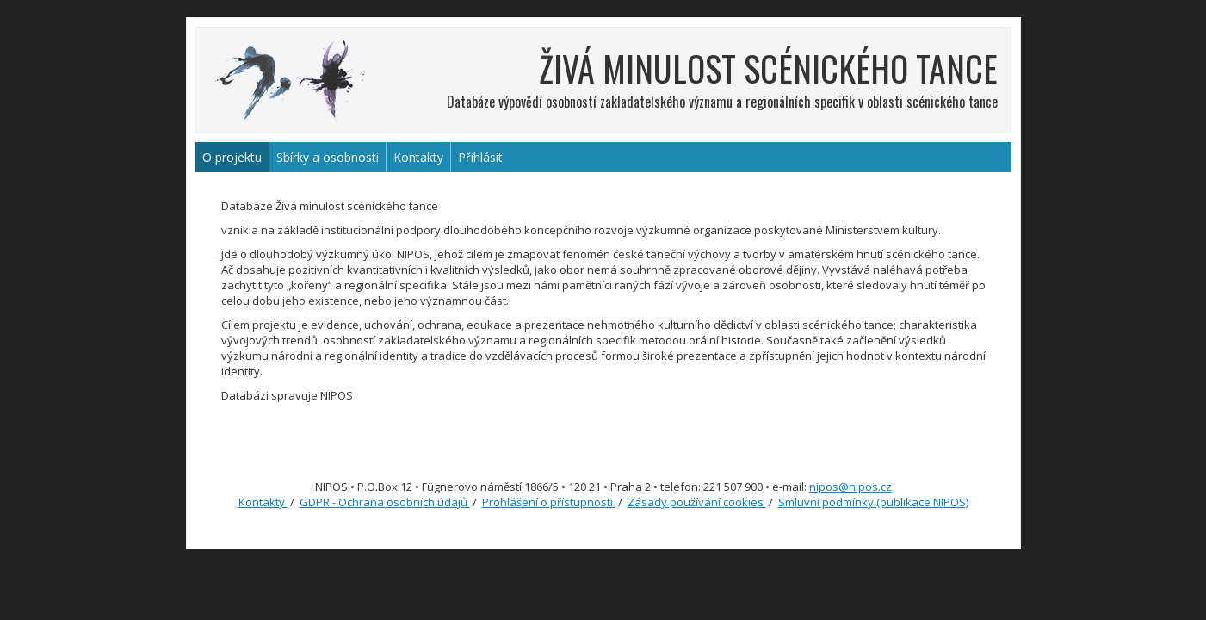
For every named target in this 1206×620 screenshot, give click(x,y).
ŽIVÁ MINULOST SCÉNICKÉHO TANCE (768, 68)
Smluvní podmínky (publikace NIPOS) (873, 502)
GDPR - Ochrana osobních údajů (385, 502)
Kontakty (418, 157)
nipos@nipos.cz (850, 486)
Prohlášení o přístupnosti (548, 502)
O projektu (232, 157)
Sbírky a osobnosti (327, 157)
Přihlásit (480, 157)
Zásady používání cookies (697, 502)
